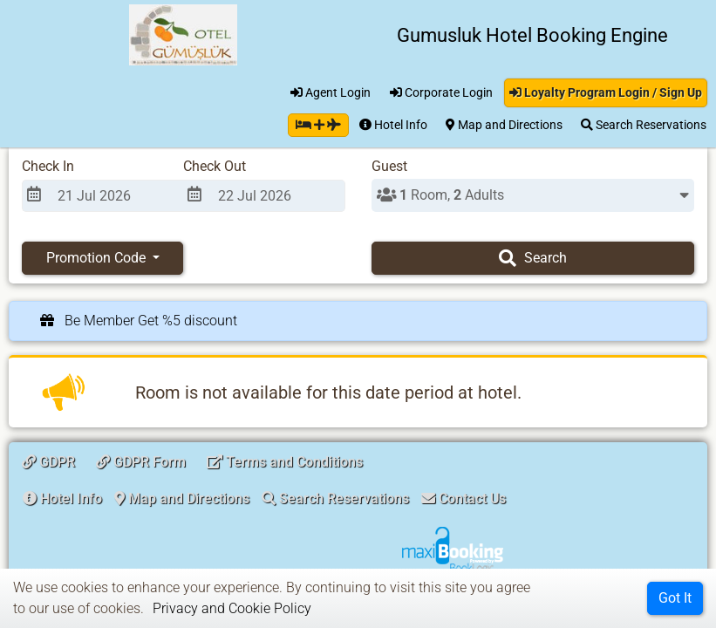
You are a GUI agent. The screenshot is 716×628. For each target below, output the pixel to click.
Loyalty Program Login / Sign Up (605, 92)
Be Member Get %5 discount (138, 320)
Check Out (214, 166)
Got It (675, 598)
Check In (48, 166)
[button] (66, 499)
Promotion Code (97, 257)
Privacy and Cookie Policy (232, 608)
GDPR (50, 462)
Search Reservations (643, 125)
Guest (389, 166)
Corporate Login (441, 92)
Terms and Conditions (285, 462)
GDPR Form (142, 462)
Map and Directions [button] (504, 125)
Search (533, 258)
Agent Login (330, 92)
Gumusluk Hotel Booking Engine (532, 35)
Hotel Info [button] (393, 125)
